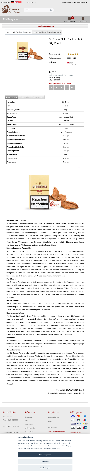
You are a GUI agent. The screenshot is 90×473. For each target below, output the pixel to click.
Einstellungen (45, 468)
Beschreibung (11, 97)
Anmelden (83, 20)
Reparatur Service (53, 417)
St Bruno (27, 32)
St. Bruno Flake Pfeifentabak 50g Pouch (47, 32)
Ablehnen (45, 461)
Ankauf (50, 421)
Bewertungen (38, 97)
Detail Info (25, 97)
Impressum (28, 417)
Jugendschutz (52, 427)
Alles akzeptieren (45, 455)
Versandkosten (67, 2)
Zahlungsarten (78, 2)
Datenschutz (29, 424)
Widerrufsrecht (30, 428)
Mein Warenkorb (69, 20)
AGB (85, 2)
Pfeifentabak (17, 32)
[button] (51, 87)
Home (8, 32)
